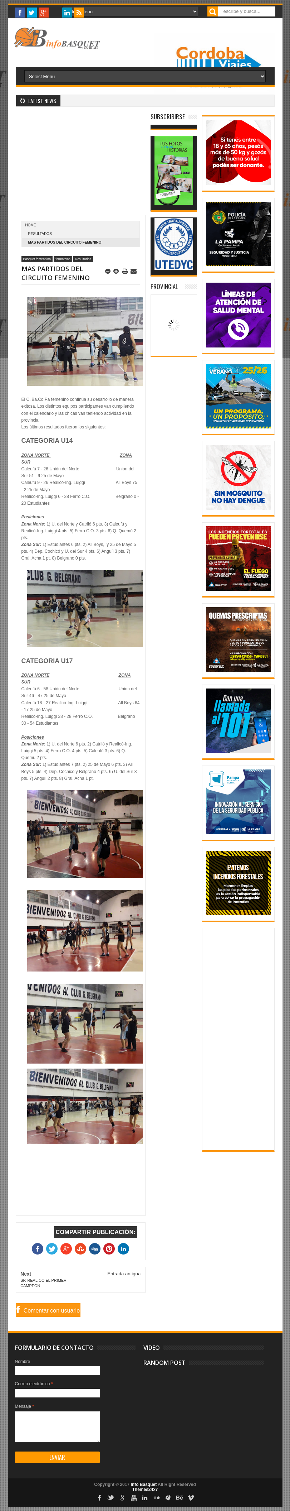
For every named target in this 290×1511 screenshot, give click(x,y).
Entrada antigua (124, 1273)
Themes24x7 (145, 1489)
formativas (62, 259)
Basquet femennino (37, 259)
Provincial (164, 286)
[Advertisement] (81, 165)
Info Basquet (144, 1484)
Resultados (40, 234)
